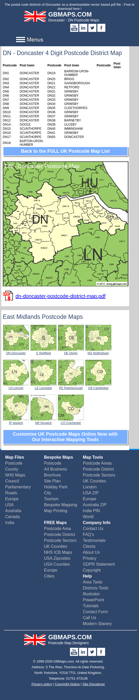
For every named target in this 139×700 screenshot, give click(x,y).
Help (87, 576)
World (88, 516)
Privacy (89, 558)
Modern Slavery (97, 623)
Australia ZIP (95, 505)
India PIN (91, 511)
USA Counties (57, 564)
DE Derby (71, 351)
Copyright (91, 570)
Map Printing (55, 511)
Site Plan (52, 481)
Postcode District (98, 469)
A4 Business (55, 469)
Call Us (89, 618)
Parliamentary (18, 487)
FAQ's (88, 534)
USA (9, 505)
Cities (49, 576)
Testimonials (94, 540)
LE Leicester (43, 386)
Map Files (14, 457)
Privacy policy (42, 684)
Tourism (51, 499)
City (47, 493)
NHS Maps (15, 475)
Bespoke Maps (58, 457)
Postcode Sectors (99, 475)
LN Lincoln (16, 386)
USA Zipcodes (57, 558)
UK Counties (94, 481)
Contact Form (95, 612)
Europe (12, 499)
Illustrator (91, 594)
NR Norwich (43, 421)
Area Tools (92, 582)
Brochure (52, 475)
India (9, 522)
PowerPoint (93, 600)
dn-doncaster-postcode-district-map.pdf (61, 296)
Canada (12, 516)
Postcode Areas (97, 463)
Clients (89, 546)
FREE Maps (55, 522)
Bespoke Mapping (60, 505)
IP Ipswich (16, 421)
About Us (91, 552)
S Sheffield (43, 351)
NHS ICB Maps (58, 552)
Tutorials (91, 606)
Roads (11, 493)
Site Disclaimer (94, 684)
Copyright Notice (67, 684)
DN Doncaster (16, 351)
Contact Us (93, 528)
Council (12, 481)
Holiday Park (56, 487)
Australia (13, 511)
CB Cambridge (98, 386)
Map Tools (93, 457)
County (11, 469)
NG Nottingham (98, 351)
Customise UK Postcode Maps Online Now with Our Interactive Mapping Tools (65, 437)
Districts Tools (95, 588)
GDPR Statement (99, 564)
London (90, 487)
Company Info (97, 522)
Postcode (14, 463)
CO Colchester (71, 421)
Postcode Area (57, 528)
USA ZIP (91, 493)
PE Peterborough (71, 386)
